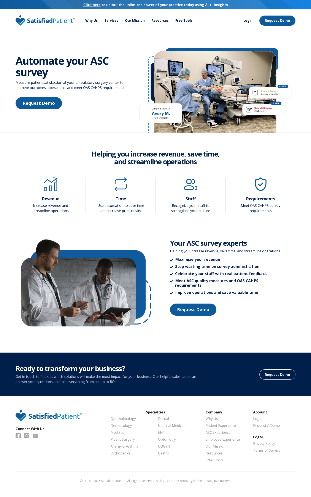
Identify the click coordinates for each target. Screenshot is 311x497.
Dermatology (121, 425)
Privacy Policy (264, 443)
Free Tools (187, 20)
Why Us (91, 20)
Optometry (167, 439)
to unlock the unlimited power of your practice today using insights (155, 4)
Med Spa (118, 432)
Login (247, 20)
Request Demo (277, 20)
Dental (163, 418)
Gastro (163, 453)
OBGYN (164, 446)
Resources (162, 20)
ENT (161, 432)
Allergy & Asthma (124, 446)
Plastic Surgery (123, 439)
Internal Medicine (172, 425)
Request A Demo (266, 425)
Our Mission (136, 20)
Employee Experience (223, 439)
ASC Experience (218, 432)
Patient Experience (221, 425)
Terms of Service (266, 450)
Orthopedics (120, 453)
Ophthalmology (123, 418)
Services (112, 20)
